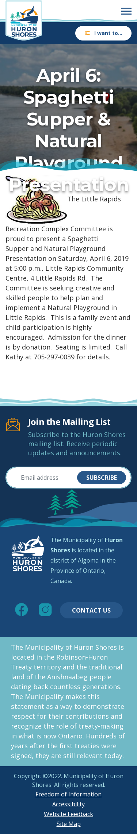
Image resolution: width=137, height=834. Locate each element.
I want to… (103, 33)
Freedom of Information (68, 794)
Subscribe (101, 478)
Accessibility (68, 804)
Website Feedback (68, 814)
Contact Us (91, 610)
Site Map (69, 824)
